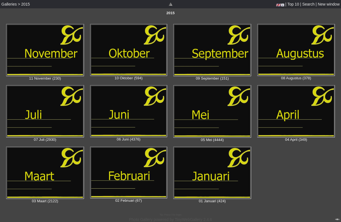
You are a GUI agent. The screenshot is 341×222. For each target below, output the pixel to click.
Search (308, 4)
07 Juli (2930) (45, 139)
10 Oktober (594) (129, 78)
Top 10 (293, 4)
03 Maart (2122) (45, 201)
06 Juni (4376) (128, 139)
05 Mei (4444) (212, 140)
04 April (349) (296, 139)
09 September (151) (212, 78)
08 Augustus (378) (296, 78)
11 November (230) (45, 78)
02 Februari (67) (128, 200)
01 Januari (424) (212, 201)
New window (329, 4)
